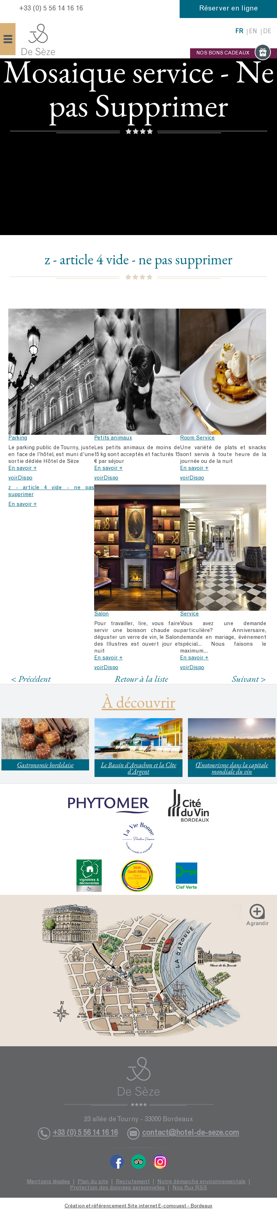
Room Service (197, 438)
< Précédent (31, 678)
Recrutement (133, 1182)
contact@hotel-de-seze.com (190, 1133)
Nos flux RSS (189, 1188)
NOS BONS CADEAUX (233, 53)
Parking (17, 438)
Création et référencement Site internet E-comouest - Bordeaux (138, 1206)
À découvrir (138, 702)
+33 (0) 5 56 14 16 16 (51, 9)
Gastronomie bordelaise (45, 765)
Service (189, 614)
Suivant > (249, 678)
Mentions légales (48, 1182)
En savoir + (22, 468)
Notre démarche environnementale (201, 1182)
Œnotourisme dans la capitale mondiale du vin (231, 768)
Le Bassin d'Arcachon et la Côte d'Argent (138, 768)
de (267, 32)
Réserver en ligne (228, 9)
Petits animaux (113, 438)
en (253, 32)
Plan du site (93, 1182)
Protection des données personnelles (117, 1188)
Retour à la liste (141, 678)
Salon (101, 614)
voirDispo (20, 478)
